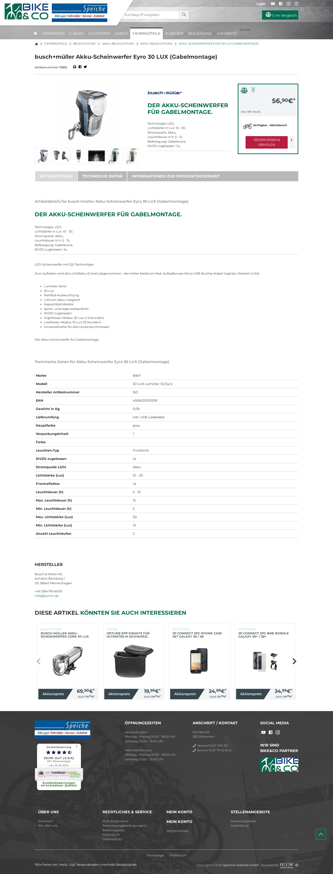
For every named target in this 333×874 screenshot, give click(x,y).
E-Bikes (76, 33)
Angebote (227, 33)
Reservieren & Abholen (264, 140)
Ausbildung (240, 825)
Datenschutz (112, 839)
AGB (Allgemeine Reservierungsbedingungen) (124, 823)
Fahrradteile (146, 33)
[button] (294, 661)
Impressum (111, 834)
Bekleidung (200, 33)
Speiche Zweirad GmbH (241, 865)
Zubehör (174, 33)
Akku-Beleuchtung (118, 43)
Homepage (155, 855)
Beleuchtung (84, 43)
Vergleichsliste (177, 831)
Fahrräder (53, 33)
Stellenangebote (243, 821)
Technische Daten (102, 176)
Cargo (121, 33)
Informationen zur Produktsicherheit (176, 176)
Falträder (99, 33)
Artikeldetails (56, 176)
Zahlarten (45, 821)
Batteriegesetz (113, 830)
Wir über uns (48, 825)
